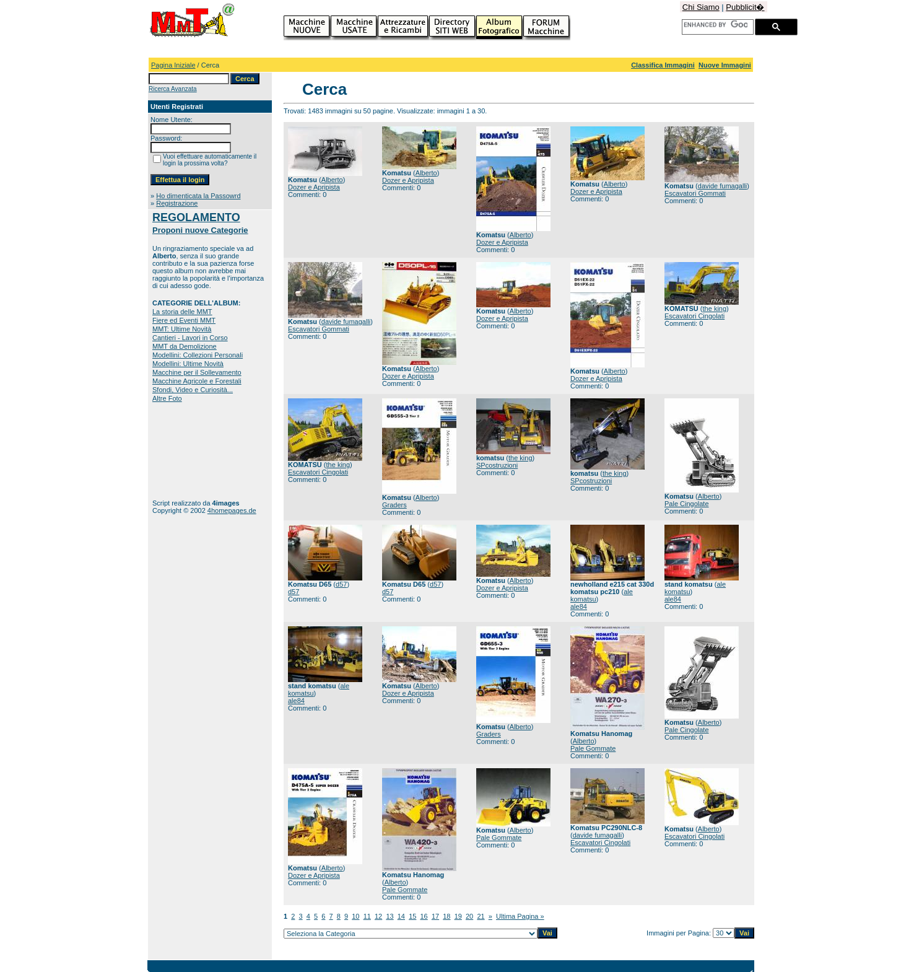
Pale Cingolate (686, 503)
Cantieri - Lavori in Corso (190, 337)
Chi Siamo (701, 7)
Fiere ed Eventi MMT (183, 320)
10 (355, 916)
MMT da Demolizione (184, 346)
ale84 (578, 606)
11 (367, 916)
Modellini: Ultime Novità (188, 363)
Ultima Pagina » (520, 916)
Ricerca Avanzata (173, 88)
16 (424, 916)
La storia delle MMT (182, 311)
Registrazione (177, 203)
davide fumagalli (722, 186)
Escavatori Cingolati (694, 316)
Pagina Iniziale (173, 65)
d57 (341, 584)
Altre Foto (167, 398)
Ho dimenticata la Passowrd (198, 195)
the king (715, 308)
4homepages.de (231, 510)
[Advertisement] (191, 450)
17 (435, 916)
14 (401, 916)
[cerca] (715, 24)
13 (389, 916)
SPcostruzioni (497, 465)
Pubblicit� (745, 7)
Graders (394, 505)
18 (446, 916)
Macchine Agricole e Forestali (197, 381)
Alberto (332, 179)
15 (412, 916)
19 (458, 916)
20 (469, 916)
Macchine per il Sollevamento (197, 372)
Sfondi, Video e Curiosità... (192, 389)
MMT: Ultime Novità (181, 329)
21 (480, 916)
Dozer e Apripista (314, 187)
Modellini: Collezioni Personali (197, 355)
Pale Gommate (593, 748)
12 (378, 916)
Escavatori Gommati (695, 193)
